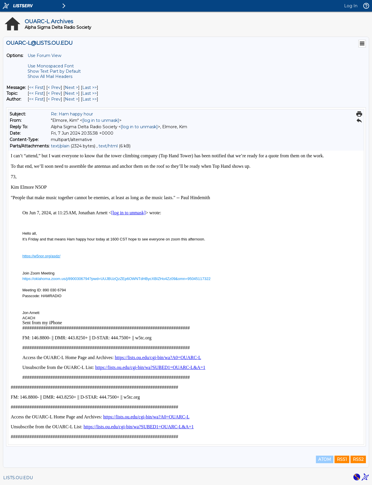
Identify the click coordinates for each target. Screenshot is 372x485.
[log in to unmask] (100, 120)
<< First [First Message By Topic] (36, 93)
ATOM (324, 459)
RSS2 (358, 459)
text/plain (60, 146)
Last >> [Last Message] (89, 87)
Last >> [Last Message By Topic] (89, 93)
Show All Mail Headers (50, 76)
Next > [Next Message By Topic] (71, 93)
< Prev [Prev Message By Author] (54, 99)
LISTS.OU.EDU (18, 477)
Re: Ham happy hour (72, 114)
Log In (350, 5)
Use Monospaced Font (51, 66)
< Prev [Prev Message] (54, 87)
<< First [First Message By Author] (36, 99)
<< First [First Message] (36, 87)
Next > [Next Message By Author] (71, 99)
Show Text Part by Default (54, 71)
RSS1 (342, 459)
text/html (108, 146)
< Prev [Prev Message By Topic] (54, 93)
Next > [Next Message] (71, 87)
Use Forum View (44, 55)
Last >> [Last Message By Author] (89, 99)
